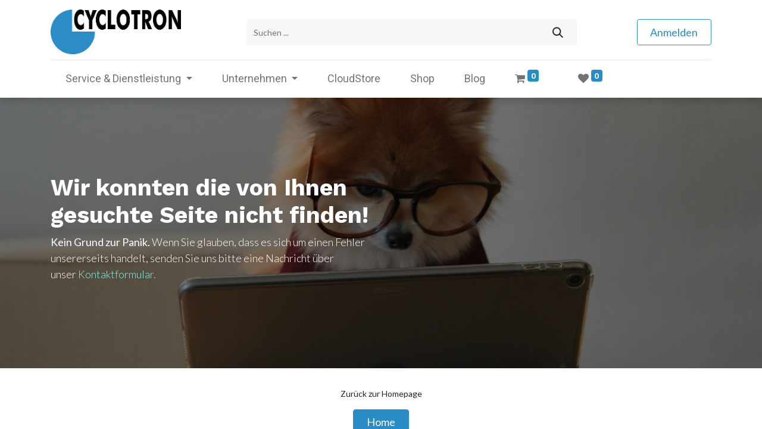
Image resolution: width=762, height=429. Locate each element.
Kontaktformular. (117, 272)
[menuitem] (354, 77)
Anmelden (674, 31)
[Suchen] (557, 32)
